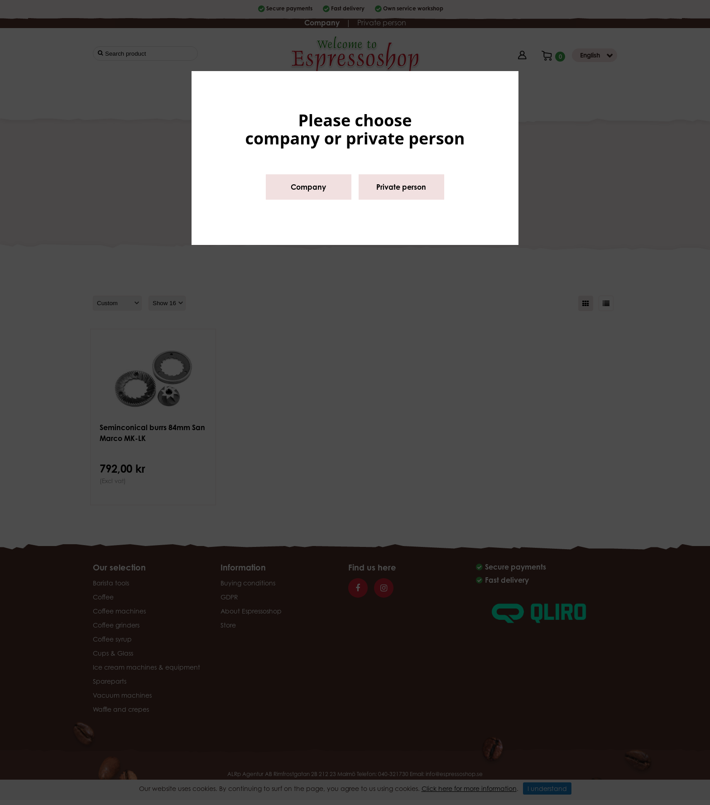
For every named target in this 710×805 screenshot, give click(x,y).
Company (308, 187)
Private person (401, 187)
